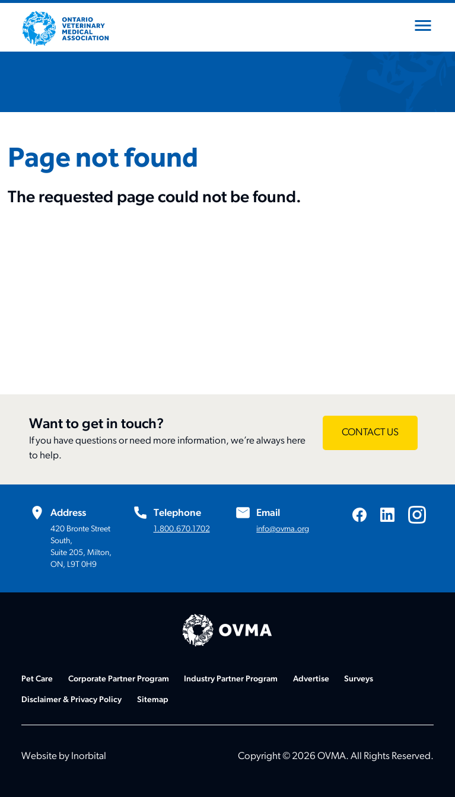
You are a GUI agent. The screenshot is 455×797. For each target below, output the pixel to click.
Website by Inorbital (63, 756)
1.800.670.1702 (182, 529)
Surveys (358, 679)
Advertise (311, 679)
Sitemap (152, 700)
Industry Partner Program (231, 679)
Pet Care (37, 679)
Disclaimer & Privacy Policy (71, 700)
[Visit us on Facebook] (359, 514)
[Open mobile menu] (423, 28)
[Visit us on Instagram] (417, 515)
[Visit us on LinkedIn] (387, 514)
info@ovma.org (282, 529)
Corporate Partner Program (118, 679)
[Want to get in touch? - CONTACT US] (370, 433)
